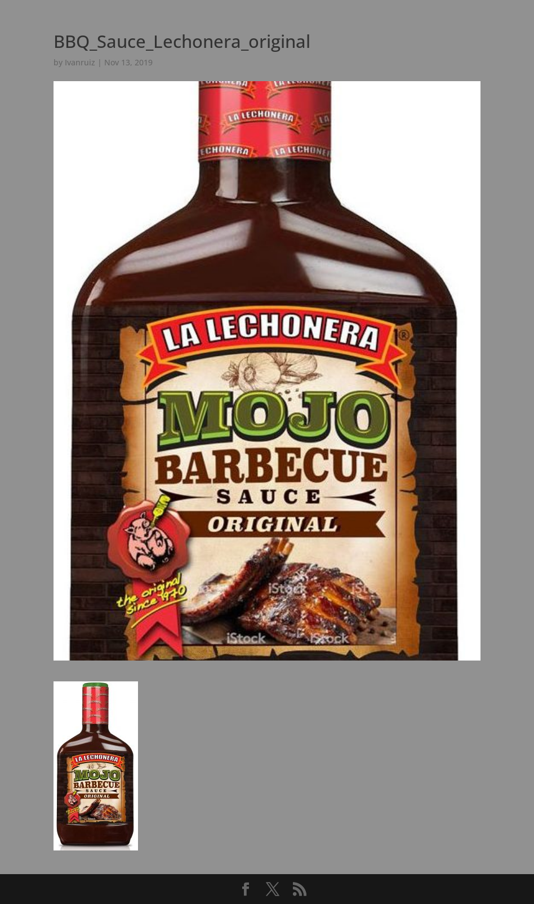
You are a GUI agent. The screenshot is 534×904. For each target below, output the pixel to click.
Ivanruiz (80, 62)
